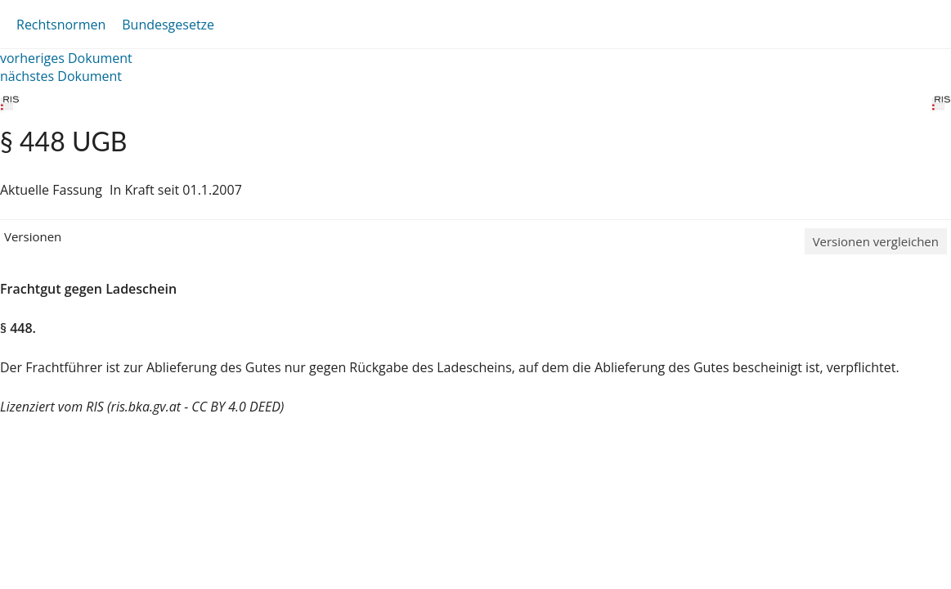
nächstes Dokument (61, 76)
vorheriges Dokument (66, 58)
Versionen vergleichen (876, 241)
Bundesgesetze (168, 25)
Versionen (32, 236)
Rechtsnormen (60, 25)
